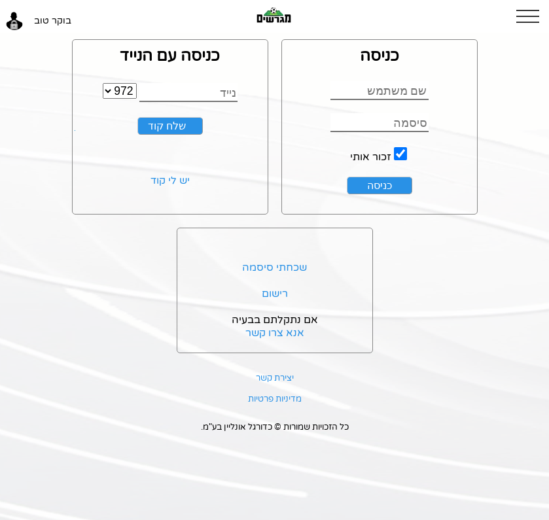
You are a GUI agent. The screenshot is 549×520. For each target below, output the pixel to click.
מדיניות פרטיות (275, 399)
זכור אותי (370, 157)
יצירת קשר (275, 378)
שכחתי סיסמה (274, 267)
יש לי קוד (170, 180)
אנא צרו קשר (274, 332)
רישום (275, 293)
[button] (532, 16)
